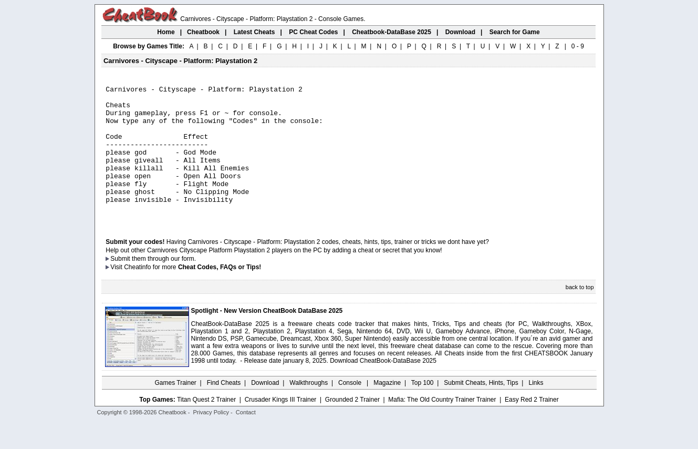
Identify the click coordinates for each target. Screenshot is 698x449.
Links (536, 409)
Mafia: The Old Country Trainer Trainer (442, 426)
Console (350, 409)
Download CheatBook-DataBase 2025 (383, 387)
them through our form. (164, 285)
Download (265, 409)
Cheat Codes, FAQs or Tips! (219, 294)
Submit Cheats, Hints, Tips (481, 409)
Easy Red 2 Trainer (532, 426)
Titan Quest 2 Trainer (206, 426)
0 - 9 (577, 46)
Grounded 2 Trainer (352, 426)
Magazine (387, 409)
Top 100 (422, 409)
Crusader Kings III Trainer (281, 426)
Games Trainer (175, 409)
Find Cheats (224, 409)
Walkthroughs (308, 409)
